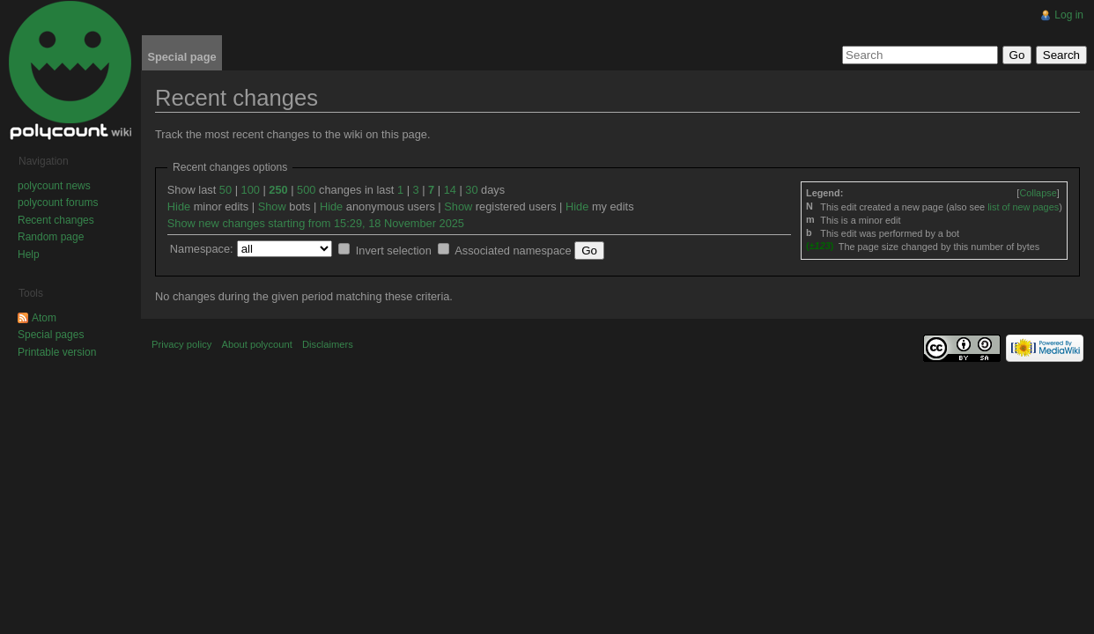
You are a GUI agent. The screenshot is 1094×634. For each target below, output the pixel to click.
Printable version (57, 352)
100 (250, 189)
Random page (51, 237)
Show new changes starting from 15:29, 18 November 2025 (315, 223)
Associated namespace (513, 250)
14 (450, 189)
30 (471, 189)
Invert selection (394, 250)
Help (29, 254)
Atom (44, 318)
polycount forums (58, 202)
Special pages (51, 334)
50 (225, 189)
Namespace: (201, 248)
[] (1037, 193)
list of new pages (1023, 207)
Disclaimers (327, 344)
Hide (178, 206)
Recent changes (56, 220)
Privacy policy (181, 344)
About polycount (257, 344)
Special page (181, 56)
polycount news (54, 186)
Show (272, 206)
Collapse (1037, 193)
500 (306, 189)
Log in (1068, 15)
